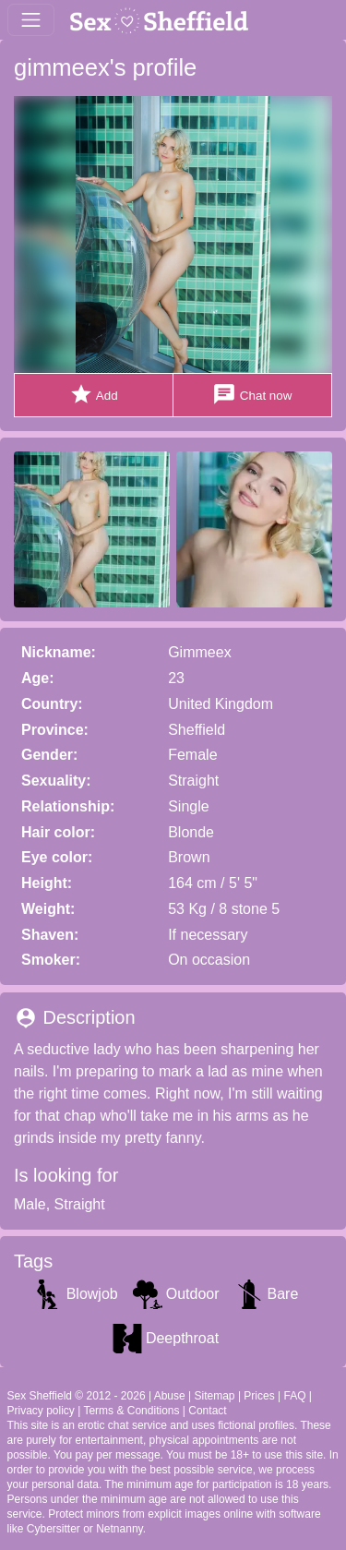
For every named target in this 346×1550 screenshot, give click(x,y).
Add (93, 394)
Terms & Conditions (131, 1410)
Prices (259, 1395)
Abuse (169, 1395)
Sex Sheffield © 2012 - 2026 (76, 1395)
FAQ (294, 1395)
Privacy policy (41, 1410)
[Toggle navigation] (30, 20)
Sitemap (215, 1395)
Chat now (252, 394)
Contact (207, 1410)
